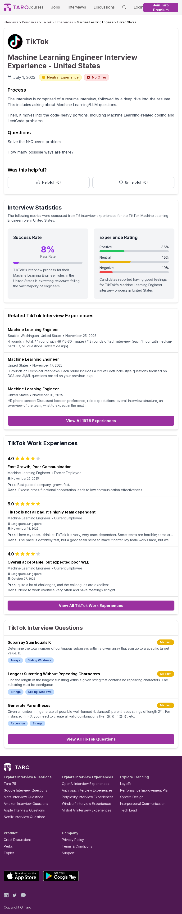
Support (67, 849)
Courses (37, 7)
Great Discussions (16, 836)
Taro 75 (9, 780)
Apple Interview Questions (22, 807)
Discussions (98, 7)
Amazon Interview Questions (23, 800)
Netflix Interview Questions (22, 813)
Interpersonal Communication (140, 800)
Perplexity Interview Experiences (84, 793)
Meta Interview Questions (21, 793)
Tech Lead (127, 807)
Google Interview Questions (22, 787)
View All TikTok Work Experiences (91, 607)
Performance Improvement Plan (141, 787)
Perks (7, 843)
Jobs (54, 7)
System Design (130, 793)
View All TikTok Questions (91, 735)
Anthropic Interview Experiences (84, 787)
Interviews (73, 7)
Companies (25, 22)
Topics (8, 849)
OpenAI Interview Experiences (82, 780)
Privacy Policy (71, 836)
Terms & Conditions (75, 843)
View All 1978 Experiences (91, 420)
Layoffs (125, 780)
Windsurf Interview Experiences (83, 800)
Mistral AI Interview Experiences (84, 807)
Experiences (54, 22)
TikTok (40, 22)
